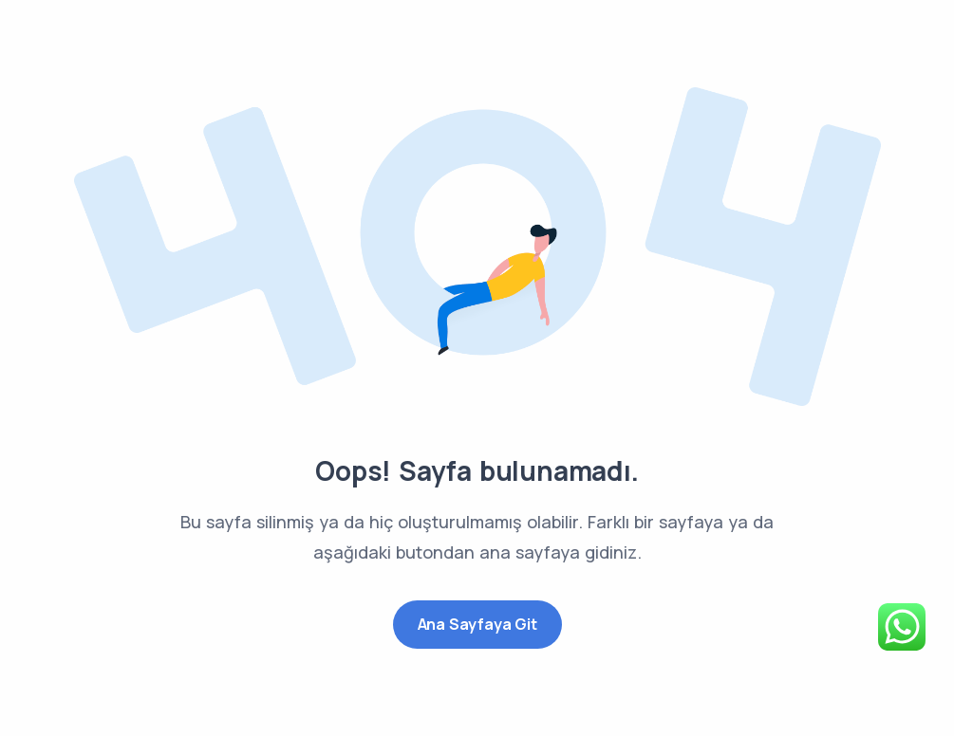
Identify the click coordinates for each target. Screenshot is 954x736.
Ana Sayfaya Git (477, 624)
